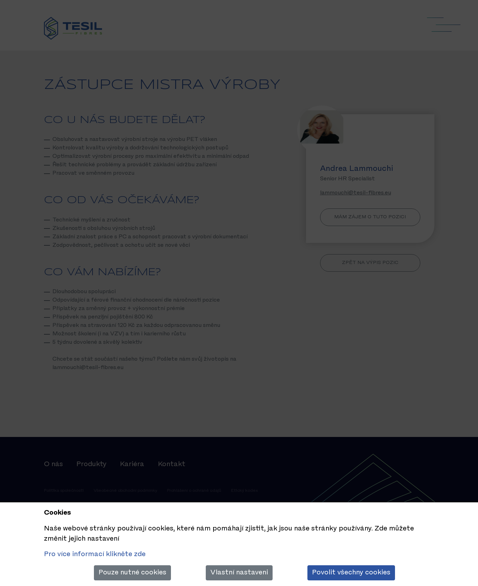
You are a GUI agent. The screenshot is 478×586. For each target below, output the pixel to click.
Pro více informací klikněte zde (95, 554)
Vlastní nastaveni (239, 572)
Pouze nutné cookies (132, 572)
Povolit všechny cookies (351, 572)
